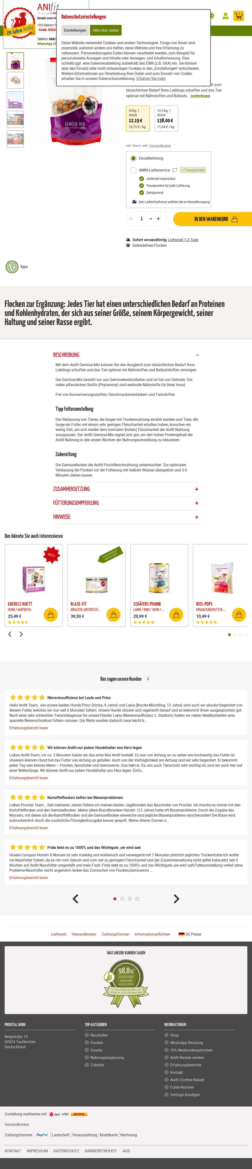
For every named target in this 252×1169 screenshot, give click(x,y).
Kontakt (176, 1072)
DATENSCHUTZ (66, 1150)
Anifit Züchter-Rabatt (187, 1079)
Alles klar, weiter (106, 30)
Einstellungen (75, 30)
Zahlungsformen (115, 934)
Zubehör (97, 1064)
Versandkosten (160, 145)
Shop (174, 1035)
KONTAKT (13, 1150)
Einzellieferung (146, 158)
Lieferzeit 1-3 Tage (183, 239)
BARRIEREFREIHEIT (101, 1150)
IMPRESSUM (37, 1150)
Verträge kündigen (185, 1094)
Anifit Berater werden (187, 1057)
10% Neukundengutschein (191, 1050)
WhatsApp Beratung (186, 1042)
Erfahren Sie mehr (151, 78)
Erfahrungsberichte (185, 1064)
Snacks (96, 1050)
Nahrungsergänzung (107, 1057)
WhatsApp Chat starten (54, 43)
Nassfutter (99, 1035)
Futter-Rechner (182, 1087)
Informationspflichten (152, 934)
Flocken (96, 1042)
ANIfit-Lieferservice (168, 170)
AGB (126, 1151)
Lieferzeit (58, 934)
